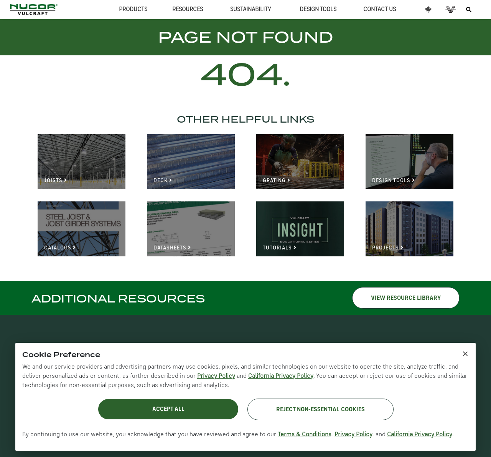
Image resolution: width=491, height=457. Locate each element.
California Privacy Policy (280, 376)
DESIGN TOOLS (318, 10)
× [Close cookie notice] (465, 353)
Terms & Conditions (304, 435)
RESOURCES (187, 10)
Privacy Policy (216, 376)
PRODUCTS (133, 10)
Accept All (168, 409)
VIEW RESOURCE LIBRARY (406, 298)
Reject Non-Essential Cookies (320, 410)
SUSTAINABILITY (250, 10)
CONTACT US (379, 10)
